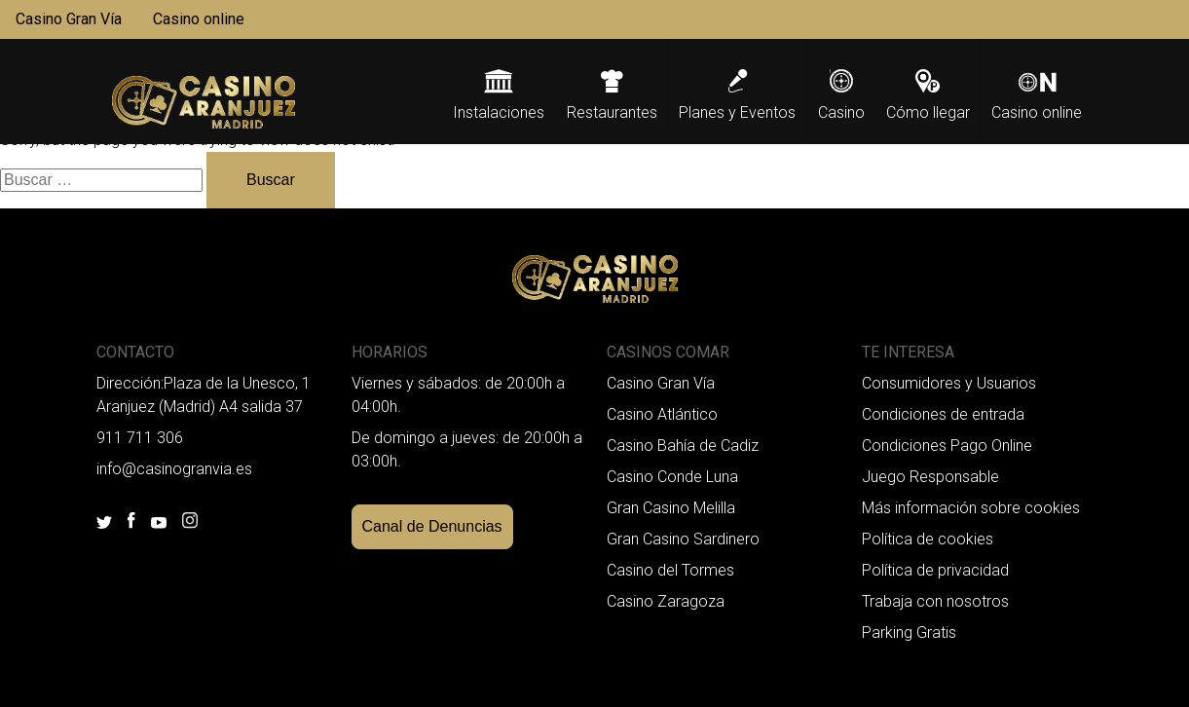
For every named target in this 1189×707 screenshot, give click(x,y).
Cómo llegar (928, 112)
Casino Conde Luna (672, 476)
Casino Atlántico (662, 414)
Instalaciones (498, 112)
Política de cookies (927, 539)
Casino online (198, 19)
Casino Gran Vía (69, 19)
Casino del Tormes (670, 570)
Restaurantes (612, 112)
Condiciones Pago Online (947, 445)
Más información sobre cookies (971, 508)
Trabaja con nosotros (935, 601)
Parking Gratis (909, 632)
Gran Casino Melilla (671, 508)
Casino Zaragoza (666, 601)
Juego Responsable (930, 476)
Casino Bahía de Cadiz (683, 445)
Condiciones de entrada (943, 414)
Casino (841, 112)
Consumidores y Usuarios (949, 383)
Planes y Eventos (737, 112)
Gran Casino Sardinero (683, 539)
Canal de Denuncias (432, 526)
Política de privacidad (935, 570)
